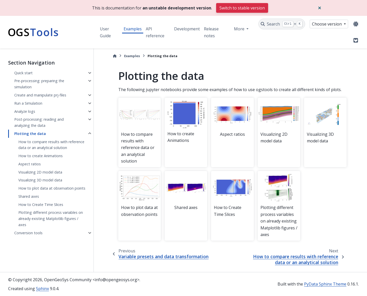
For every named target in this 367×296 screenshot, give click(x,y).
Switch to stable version (242, 8)
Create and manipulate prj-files (40, 95)
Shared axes (28, 196)
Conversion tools (28, 232)
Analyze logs (24, 111)
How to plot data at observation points (51, 188)
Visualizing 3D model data (40, 180)
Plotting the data (30, 133)
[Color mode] (356, 24)
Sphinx (42, 288)
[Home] (114, 56)
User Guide (105, 32)
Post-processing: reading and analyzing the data (39, 122)
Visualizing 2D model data (40, 172)
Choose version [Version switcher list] (327, 24)
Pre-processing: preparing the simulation (39, 83)
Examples (133, 29)
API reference (155, 32)
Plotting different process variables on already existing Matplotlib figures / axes (50, 218)
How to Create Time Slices (40, 204)
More (239, 29)
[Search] (281, 24)
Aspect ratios (29, 164)
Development (187, 29)
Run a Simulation (28, 103)
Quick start (23, 72)
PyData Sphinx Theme (325, 284)
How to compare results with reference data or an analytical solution (51, 144)
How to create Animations (40, 155)
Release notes (211, 32)
